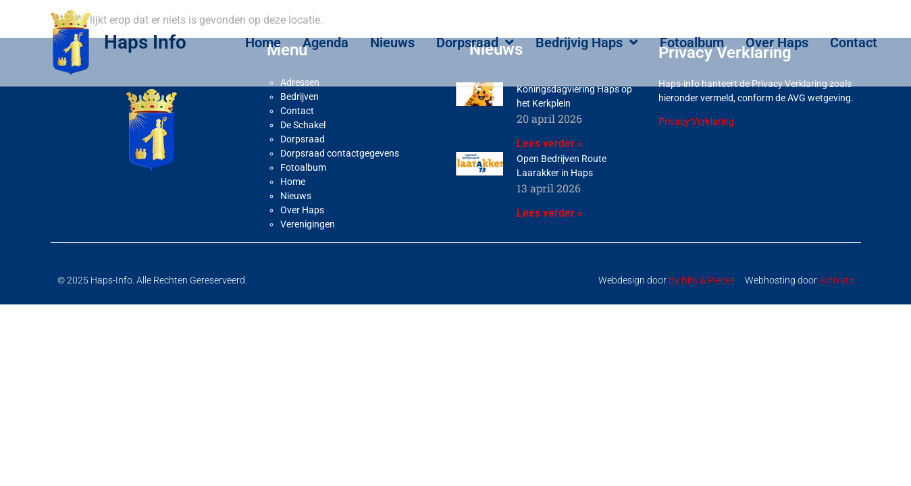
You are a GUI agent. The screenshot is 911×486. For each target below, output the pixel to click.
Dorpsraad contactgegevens (339, 185)
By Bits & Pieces (702, 311)
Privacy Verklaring (696, 153)
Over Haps (777, 42)
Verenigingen (307, 255)
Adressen (299, 114)
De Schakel (303, 156)
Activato (836, 311)
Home (263, 42)
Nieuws (392, 42)
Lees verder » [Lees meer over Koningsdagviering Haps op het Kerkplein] (550, 175)
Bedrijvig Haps (587, 42)
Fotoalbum (692, 42)
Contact (853, 42)
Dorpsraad (475, 42)
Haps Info (145, 42)
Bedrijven (299, 128)
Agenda (325, 42)
